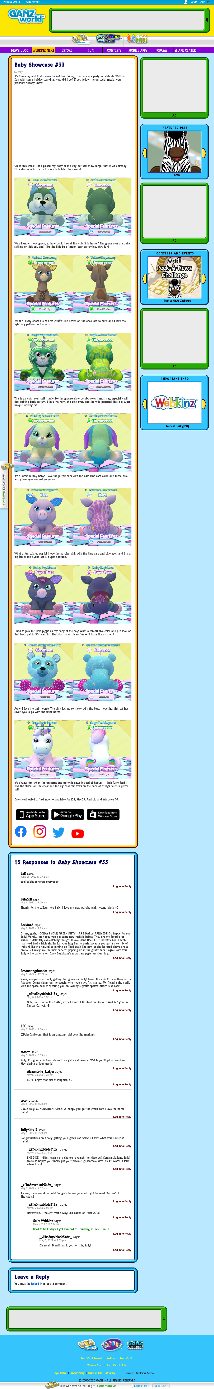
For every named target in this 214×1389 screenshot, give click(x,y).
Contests (114, 50)
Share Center (185, 50)
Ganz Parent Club (116, 1365)
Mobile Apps (138, 50)
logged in (36, 1283)
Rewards (81, 39)
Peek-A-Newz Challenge (177, 300)
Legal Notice (60, 1373)
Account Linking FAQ (177, 426)
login (194, 2)
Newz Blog (19, 50)
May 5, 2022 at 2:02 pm (34, 1188)
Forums (161, 50)
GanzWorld (126, 1358)
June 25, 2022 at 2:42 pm (35, 876)
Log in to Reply (122, 886)
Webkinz (111, 1358)
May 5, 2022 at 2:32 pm (46, 1224)
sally (20, 72)
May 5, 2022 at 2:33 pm (52, 1240)
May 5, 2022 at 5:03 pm (34, 1103)
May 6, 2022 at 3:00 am (34, 902)
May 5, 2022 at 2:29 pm (34, 1133)
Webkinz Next (43, 50)
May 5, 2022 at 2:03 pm (40, 1207)
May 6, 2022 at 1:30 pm (40, 997)
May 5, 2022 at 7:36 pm (40, 1074)
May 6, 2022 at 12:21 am (34, 974)
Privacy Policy (77, 1373)
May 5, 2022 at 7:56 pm (34, 1029)
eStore (67, 50)
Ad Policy (110, 1373)
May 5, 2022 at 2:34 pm (40, 1152)
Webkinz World (12, 2)
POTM (177, 175)
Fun (91, 50)
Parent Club (137, 39)
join (203, 2)
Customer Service (145, 1373)
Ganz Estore (32, 2)
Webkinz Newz (108, 39)
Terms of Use (95, 1373)
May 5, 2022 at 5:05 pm (34, 1055)
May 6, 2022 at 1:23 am (34, 928)
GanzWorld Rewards (92, 1358)
